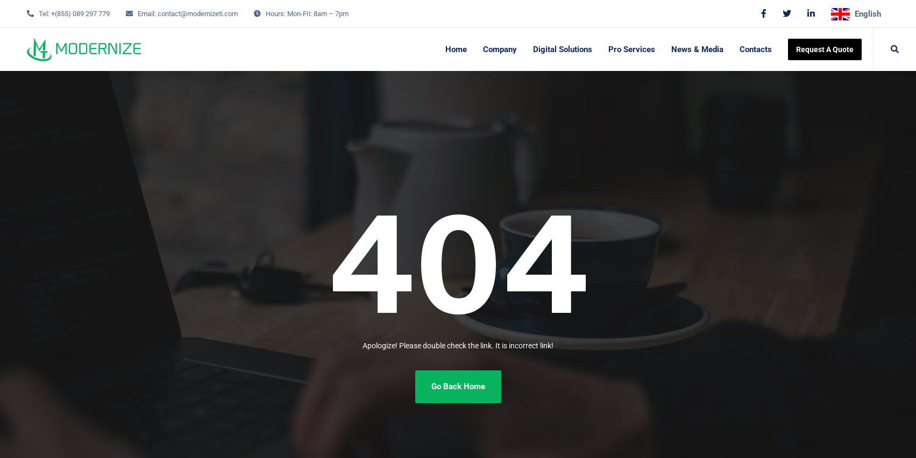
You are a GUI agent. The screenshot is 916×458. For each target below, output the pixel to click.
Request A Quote (825, 49)
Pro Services (631, 49)
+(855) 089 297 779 (80, 14)
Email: (147, 14)
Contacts (756, 49)
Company (500, 49)
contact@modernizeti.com (198, 14)
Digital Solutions (562, 49)
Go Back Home (458, 386)
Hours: (276, 14)
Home (456, 49)
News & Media (697, 49)
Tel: (44, 14)
